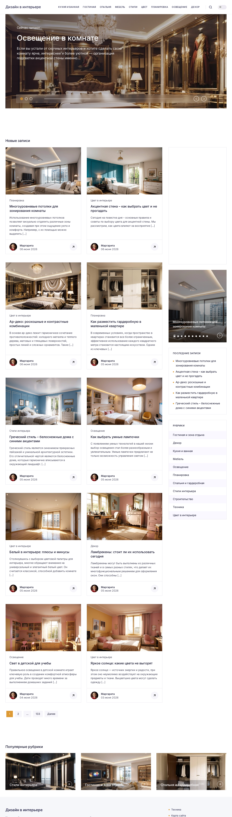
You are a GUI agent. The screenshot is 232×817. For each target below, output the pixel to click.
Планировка (16, 200)
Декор (94, 546)
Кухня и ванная (183, 451)
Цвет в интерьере (101, 200)
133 (38, 713)
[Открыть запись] (43, 653)
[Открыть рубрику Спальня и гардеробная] (191, 771)
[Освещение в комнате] (116, 61)
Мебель (178, 459)
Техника (178, 507)
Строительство (183, 499)
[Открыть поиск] (210, 7)
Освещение (98, 430)
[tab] (21, 98)
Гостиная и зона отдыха (188, 435)
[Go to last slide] (196, 98)
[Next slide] (204, 98)
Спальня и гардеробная (188, 483)
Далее (51, 713)
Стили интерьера (19, 430)
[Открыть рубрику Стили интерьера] (40, 771)
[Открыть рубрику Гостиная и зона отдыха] (116, 771)
